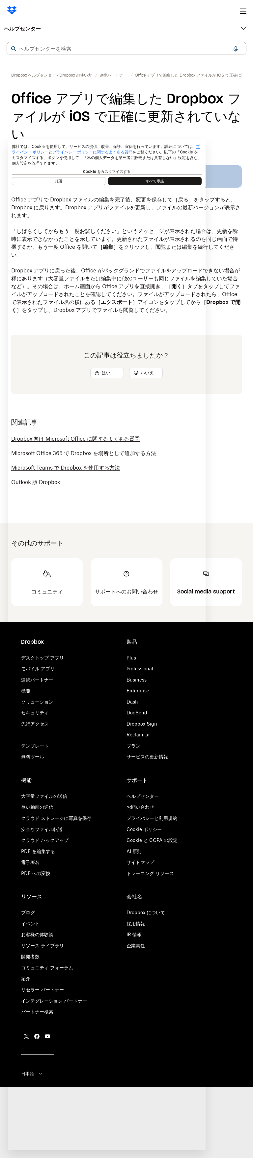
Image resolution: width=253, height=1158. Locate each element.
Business (136, 680)
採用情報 (135, 923)
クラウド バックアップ (45, 840)
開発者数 (30, 956)
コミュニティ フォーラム (47, 967)
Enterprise (137, 690)
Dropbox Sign (141, 724)
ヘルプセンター (22, 28)
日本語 (32, 1073)
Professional (139, 668)
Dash (132, 702)
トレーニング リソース (150, 873)
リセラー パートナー (42, 989)
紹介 (25, 978)
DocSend (136, 712)
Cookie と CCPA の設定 (152, 840)
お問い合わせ (140, 807)
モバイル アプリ (38, 668)
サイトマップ (140, 862)
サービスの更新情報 (147, 756)
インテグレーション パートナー (54, 1001)
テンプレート (35, 746)
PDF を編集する (38, 851)
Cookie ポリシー (144, 829)
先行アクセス (35, 724)
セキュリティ (35, 712)
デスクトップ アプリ (42, 657)
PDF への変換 (35, 873)
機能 (25, 690)
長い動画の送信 (37, 807)
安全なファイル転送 (42, 829)
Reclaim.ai (138, 734)
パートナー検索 (37, 1011)
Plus (131, 657)
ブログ (28, 912)
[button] (13, 49)
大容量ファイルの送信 (44, 796)
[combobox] (126, 48)
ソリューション (37, 702)
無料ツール (32, 756)
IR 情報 (134, 934)
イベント (30, 923)
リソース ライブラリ (42, 945)
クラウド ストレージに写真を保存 (56, 818)
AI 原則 (134, 851)
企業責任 (135, 945)
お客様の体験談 (37, 934)
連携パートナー (37, 680)
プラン (133, 746)
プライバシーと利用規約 (151, 818)
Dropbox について (145, 912)
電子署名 (30, 862)
